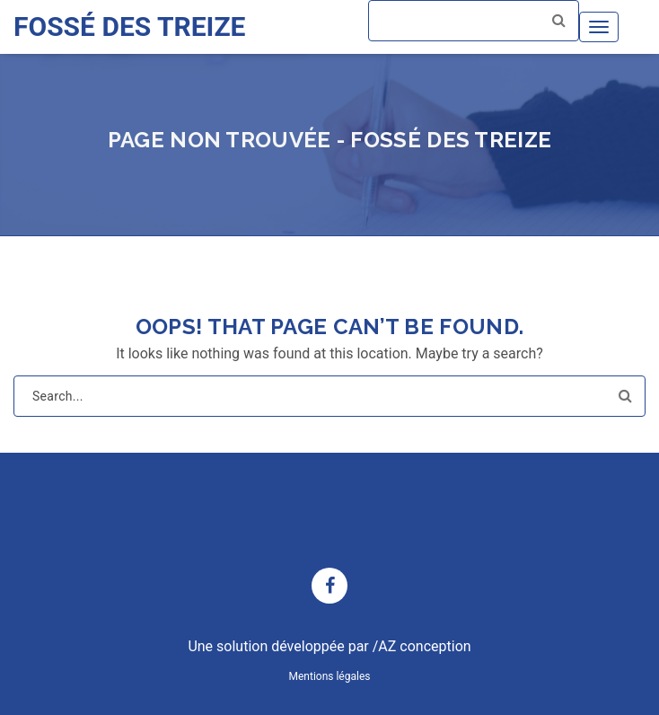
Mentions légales (330, 676)
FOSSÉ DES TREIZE (129, 26)
